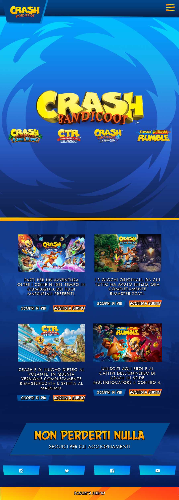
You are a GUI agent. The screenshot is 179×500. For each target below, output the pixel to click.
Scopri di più (33, 308)
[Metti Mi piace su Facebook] (112, 470)
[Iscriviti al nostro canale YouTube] (157, 470)
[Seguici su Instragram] (21, 470)
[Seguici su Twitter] (66, 470)
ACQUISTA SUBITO (89, 493)
